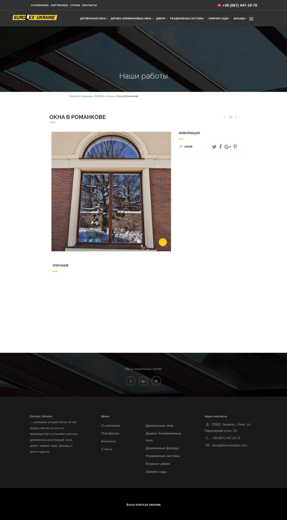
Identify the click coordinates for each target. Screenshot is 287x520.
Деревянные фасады (162, 448)
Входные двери (157, 464)
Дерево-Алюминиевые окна (131, 18)
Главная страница (80, 96)
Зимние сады (218, 18)
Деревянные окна (93, 18)
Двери (160, 18)
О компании (40, 5)
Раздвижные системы (186, 18)
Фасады (239, 18)
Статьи (75, 5)
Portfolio (99, 96)
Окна (110, 96)
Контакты (89, 5)
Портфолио (59, 5)
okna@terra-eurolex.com (229, 445)
